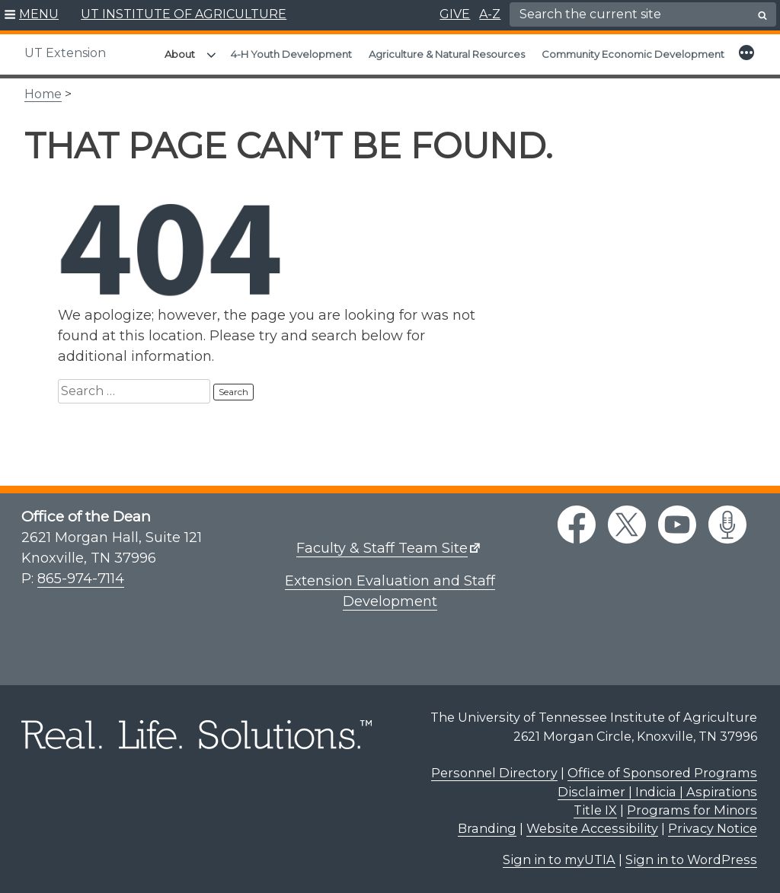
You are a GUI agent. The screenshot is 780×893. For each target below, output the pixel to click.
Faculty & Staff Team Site (382, 548)
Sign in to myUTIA (559, 859)
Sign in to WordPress (691, 859)
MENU (39, 14)
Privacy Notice (712, 828)
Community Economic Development (633, 54)
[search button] (762, 15)
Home (43, 94)
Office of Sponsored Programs (662, 772)
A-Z (489, 14)
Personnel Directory (494, 772)
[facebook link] (577, 525)
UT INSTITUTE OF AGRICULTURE (183, 14)
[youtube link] (677, 525)
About (180, 54)
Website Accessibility (592, 828)
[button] (31, 15)
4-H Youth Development (291, 54)
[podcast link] (727, 525)
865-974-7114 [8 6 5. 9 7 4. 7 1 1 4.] (80, 578)
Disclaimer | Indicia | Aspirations (657, 791)
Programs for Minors (692, 810)
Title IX (595, 810)
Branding (487, 828)
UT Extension (65, 53)
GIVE (455, 14)
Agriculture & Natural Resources (447, 54)
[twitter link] (627, 525)
